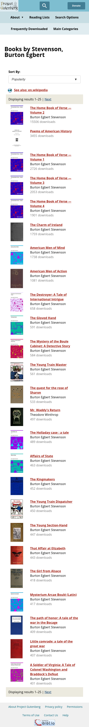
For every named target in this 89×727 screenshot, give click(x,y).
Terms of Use (30, 715)
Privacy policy (53, 707)
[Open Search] (45, 6)
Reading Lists (39, 17)
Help (66, 715)
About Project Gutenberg (24, 707)
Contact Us (51, 715)
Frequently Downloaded (29, 29)
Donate (76, 5)
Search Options (67, 17)
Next (48, 99)
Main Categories (65, 29)
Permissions (75, 707)
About (17, 17)
